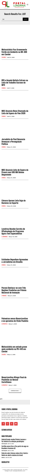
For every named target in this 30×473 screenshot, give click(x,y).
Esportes (4, 324)
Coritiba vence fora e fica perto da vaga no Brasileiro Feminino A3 (15, 447)
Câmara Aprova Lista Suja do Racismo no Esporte (14, 201)
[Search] (25, 19)
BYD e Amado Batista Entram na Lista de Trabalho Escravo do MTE (15, 82)
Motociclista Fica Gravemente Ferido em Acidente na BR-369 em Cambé (14, 52)
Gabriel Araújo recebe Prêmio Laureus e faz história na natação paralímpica (14, 440)
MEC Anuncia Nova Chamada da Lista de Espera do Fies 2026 (15, 112)
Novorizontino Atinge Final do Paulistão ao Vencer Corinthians (14, 379)
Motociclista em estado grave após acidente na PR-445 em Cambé (14, 349)
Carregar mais (15, 390)
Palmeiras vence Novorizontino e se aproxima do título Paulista (15, 319)
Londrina (4, 236)
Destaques (4, 443)
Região (4, 57)
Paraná (4, 295)
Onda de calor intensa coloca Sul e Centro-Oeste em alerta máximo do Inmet (15, 454)
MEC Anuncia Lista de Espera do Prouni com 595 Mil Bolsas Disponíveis (15, 172)
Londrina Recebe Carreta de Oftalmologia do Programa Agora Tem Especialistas (13, 231)
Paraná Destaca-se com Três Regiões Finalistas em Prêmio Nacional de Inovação (14, 290)
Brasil (4, 88)
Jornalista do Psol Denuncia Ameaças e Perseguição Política (13, 141)
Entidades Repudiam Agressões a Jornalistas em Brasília (15, 260)
